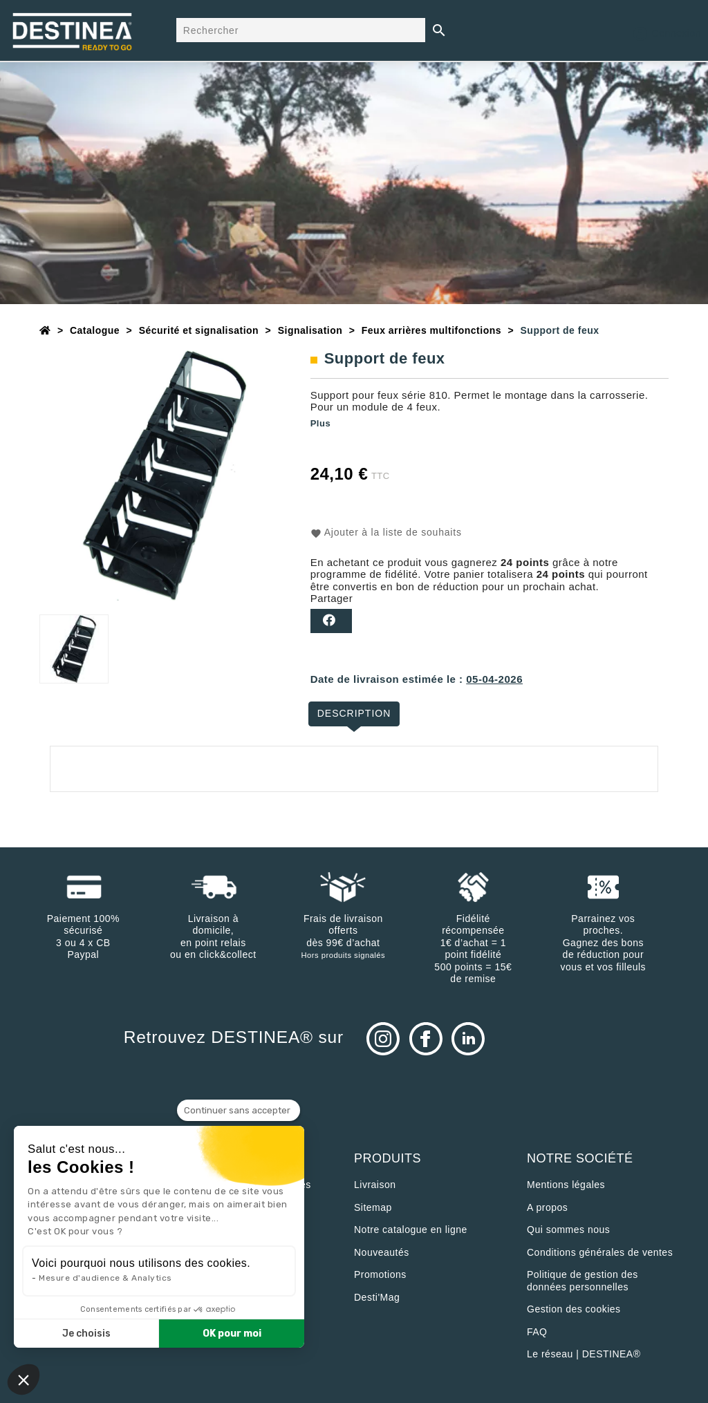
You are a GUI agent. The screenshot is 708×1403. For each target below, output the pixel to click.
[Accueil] (45, 330)
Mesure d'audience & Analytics (105, 1278)
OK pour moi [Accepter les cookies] (232, 1333)
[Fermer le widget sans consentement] (238, 1111)
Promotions (380, 1274)
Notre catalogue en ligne (410, 1229)
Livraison (375, 1184)
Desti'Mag (377, 1297)
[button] (23, 1379)
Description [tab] (354, 713)
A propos (547, 1207)
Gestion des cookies (574, 1309)
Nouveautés (381, 1252)
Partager (331, 621)
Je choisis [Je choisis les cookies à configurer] (86, 1333)
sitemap (373, 1207)
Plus (320, 423)
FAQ (537, 1331)
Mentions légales (566, 1184)
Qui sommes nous (568, 1229)
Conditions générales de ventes (600, 1252)
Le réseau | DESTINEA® (584, 1353)
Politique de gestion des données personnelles (582, 1280)
